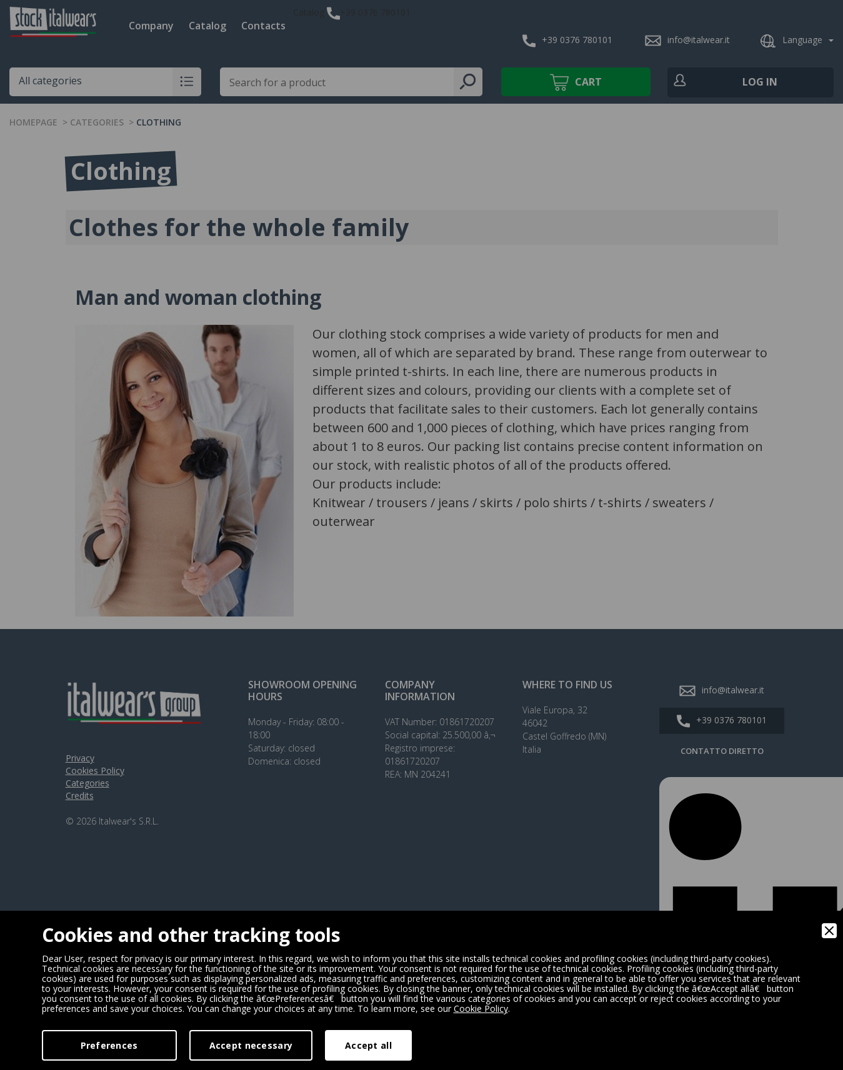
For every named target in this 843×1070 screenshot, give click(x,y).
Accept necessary (250, 1045)
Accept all (368, 1045)
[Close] (829, 930)
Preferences (109, 1045)
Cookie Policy (481, 1008)
